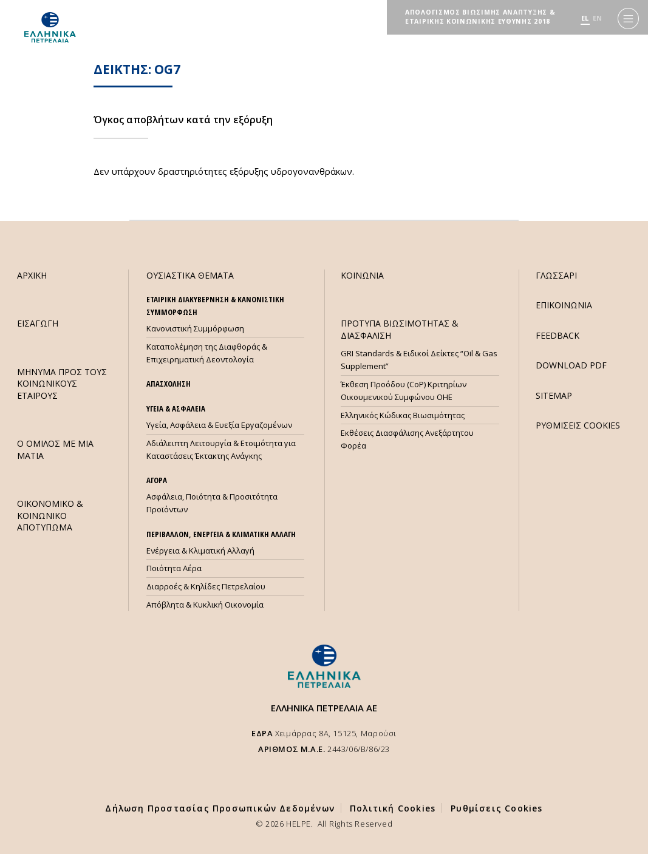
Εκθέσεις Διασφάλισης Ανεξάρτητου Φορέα (407, 439)
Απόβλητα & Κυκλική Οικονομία (205, 604)
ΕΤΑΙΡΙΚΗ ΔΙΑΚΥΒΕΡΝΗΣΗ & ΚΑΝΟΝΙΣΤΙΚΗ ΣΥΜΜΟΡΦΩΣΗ (215, 305)
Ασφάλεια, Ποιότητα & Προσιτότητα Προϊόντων (212, 503)
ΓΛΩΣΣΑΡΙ (556, 275)
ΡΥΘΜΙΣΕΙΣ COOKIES (578, 425)
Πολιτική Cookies (392, 808)
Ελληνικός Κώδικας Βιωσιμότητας (403, 415)
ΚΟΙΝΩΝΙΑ (362, 275)
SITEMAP (554, 395)
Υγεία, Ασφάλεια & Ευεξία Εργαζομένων (219, 424)
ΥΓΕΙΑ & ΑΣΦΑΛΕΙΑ (175, 408)
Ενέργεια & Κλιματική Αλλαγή (200, 550)
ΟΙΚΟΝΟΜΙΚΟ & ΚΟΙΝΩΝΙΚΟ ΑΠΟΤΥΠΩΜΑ (50, 515)
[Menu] (628, 18)
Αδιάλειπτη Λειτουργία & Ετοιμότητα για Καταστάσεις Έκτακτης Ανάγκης (221, 449)
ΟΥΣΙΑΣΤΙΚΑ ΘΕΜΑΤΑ (190, 275)
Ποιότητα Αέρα (174, 568)
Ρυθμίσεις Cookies (496, 808)
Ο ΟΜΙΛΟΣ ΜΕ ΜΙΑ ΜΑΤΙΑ (55, 449)
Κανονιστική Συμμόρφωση (195, 328)
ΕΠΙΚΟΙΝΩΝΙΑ (564, 305)
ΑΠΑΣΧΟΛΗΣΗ (168, 383)
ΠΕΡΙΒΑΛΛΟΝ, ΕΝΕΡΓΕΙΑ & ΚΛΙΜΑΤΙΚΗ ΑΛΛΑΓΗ (221, 534)
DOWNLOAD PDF (571, 365)
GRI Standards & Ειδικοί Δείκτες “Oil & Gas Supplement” (419, 359)
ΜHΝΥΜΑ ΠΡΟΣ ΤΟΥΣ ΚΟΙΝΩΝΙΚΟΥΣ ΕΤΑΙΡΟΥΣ (62, 383)
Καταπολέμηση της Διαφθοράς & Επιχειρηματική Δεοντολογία (206, 353)
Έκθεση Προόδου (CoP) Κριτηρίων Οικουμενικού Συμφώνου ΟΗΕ (403, 390)
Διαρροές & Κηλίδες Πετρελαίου (205, 586)
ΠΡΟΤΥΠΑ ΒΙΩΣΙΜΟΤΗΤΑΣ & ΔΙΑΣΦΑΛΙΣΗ (400, 329)
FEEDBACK (557, 335)
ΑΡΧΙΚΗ (32, 275)
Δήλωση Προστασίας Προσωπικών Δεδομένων (220, 808)
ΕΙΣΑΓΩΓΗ (37, 323)
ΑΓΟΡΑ (156, 480)
